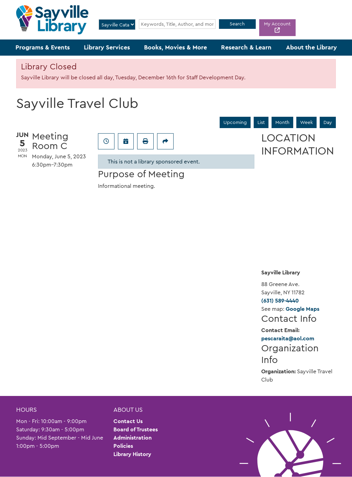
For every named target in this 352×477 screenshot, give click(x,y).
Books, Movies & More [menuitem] (175, 47)
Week (306, 122)
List (261, 122)
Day (327, 122)
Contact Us (128, 421)
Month (282, 122)
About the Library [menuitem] (311, 47)
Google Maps (302, 309)
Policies (123, 446)
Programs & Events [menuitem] (42, 47)
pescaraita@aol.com (287, 338)
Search (237, 23)
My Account (277, 23)
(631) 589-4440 (280, 301)
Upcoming (235, 122)
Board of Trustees (135, 429)
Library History (132, 454)
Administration (132, 438)
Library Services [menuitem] (107, 47)
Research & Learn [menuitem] (246, 47)
